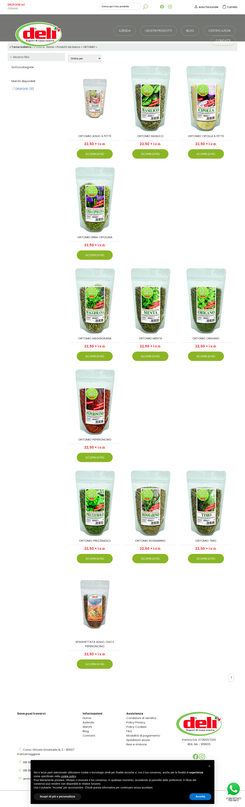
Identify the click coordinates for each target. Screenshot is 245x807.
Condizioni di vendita (141, 718)
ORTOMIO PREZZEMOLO (95, 541)
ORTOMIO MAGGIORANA (94, 338)
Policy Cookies (136, 727)
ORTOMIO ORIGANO (205, 338)
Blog (190, 30)
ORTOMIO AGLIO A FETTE (94, 136)
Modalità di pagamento (143, 736)
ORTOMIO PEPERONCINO (94, 439)
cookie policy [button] (68, 776)
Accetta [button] (200, 796)
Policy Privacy (135, 722)
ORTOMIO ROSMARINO (150, 541)
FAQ (129, 731)
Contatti (223, 40)
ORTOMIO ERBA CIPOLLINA (94, 237)
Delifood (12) (25, 89)
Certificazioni (219, 30)
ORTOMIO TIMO (205, 541)
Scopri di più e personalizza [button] (57, 796)
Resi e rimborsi (136, 744)
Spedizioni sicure (138, 740)
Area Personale (206, 7)
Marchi (87, 727)
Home (87, 718)
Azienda (125, 30)
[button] (209, 766)
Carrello (230, 7)
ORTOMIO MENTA (150, 338)
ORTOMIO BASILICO (150, 136)
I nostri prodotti (158, 30)
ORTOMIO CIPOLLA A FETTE (206, 136)
